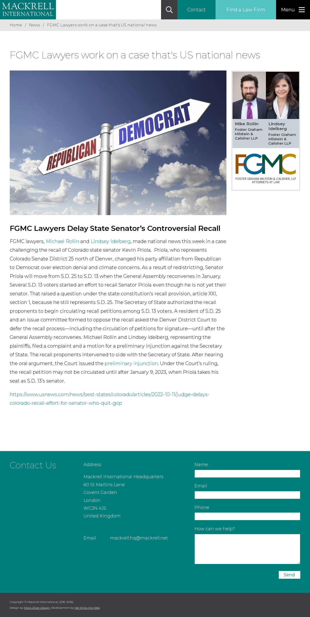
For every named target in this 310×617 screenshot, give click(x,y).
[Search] (169, 9)
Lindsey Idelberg (111, 241)
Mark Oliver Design (37, 607)
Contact (196, 10)
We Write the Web (87, 607)
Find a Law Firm (245, 10)
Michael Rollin (62, 241)
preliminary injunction (131, 363)
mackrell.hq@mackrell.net (139, 538)
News (34, 25)
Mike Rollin (246, 123)
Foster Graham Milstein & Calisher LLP (249, 134)
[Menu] (293, 9)
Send (289, 575)
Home (16, 25)
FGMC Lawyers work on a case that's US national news (101, 25)
